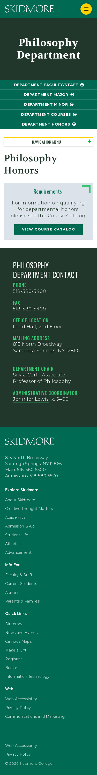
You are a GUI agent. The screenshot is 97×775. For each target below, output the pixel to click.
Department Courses (46, 114)
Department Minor (46, 104)
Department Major (46, 94)
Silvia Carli (26, 375)
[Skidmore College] (29, 9)
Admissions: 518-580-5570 (31, 476)
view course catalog (48, 229)
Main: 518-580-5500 (25, 470)
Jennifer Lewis (31, 399)
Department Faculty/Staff (46, 85)
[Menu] (86, 9)
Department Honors (46, 124)
